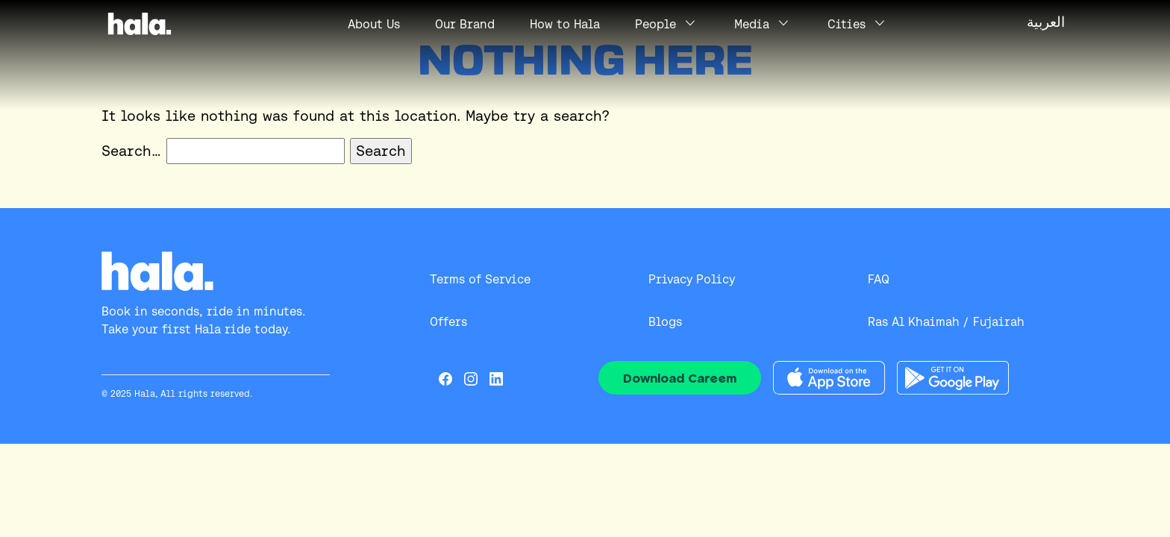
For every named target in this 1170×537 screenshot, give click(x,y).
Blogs (665, 322)
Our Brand (465, 24)
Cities (847, 24)
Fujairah (998, 322)
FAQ (878, 279)
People (655, 24)
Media (751, 24)
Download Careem (679, 378)
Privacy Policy (691, 279)
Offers (448, 322)
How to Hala (565, 24)
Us (374, 24)
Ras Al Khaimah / (918, 322)
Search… (131, 150)
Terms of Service (480, 279)
